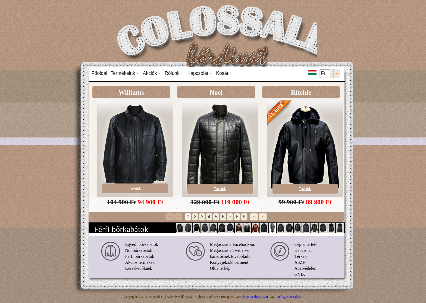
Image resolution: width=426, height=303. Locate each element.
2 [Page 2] (195, 216)
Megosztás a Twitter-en (230, 250)
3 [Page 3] (202, 216)
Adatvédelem (306, 268)
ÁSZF (300, 262)
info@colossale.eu (290, 297)
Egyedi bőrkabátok (141, 244)
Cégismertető (306, 244)
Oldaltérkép (220, 268)
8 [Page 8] (237, 216)
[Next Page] (254, 217)
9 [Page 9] (244, 216)
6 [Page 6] (223, 216)
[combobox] (330, 73)
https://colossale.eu (255, 297)
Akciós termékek (140, 262)
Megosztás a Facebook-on (232, 244)
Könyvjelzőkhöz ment (229, 262)
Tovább (135, 188)
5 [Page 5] (216, 216)
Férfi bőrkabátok (139, 256)
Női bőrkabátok (138, 250)
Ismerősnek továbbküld (230, 256)
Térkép (301, 256)
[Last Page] (263, 217)
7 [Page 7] (230, 216)
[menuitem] (99, 73)
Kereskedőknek (138, 268)
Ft (323, 73)
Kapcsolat (303, 250)
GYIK (300, 274)
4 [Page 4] (209, 216)
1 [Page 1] (188, 216)
